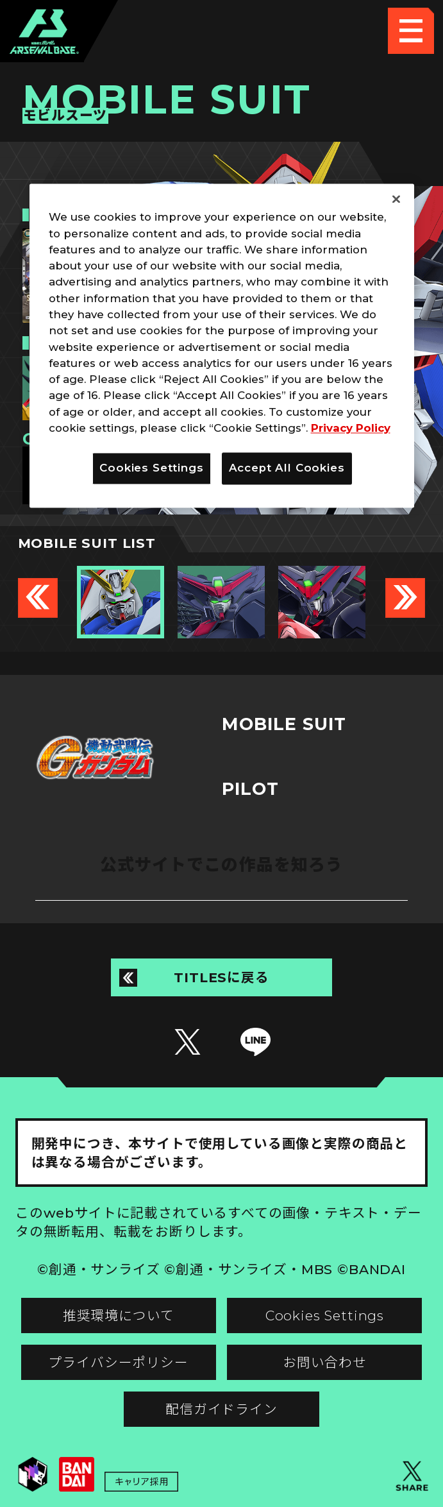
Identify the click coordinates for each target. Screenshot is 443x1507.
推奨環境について (118, 1315)
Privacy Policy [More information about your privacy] (350, 427)
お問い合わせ (325, 1362)
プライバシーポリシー (118, 1362)
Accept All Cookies (287, 468)
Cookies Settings (324, 1315)
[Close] (396, 199)
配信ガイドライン (221, 1409)
